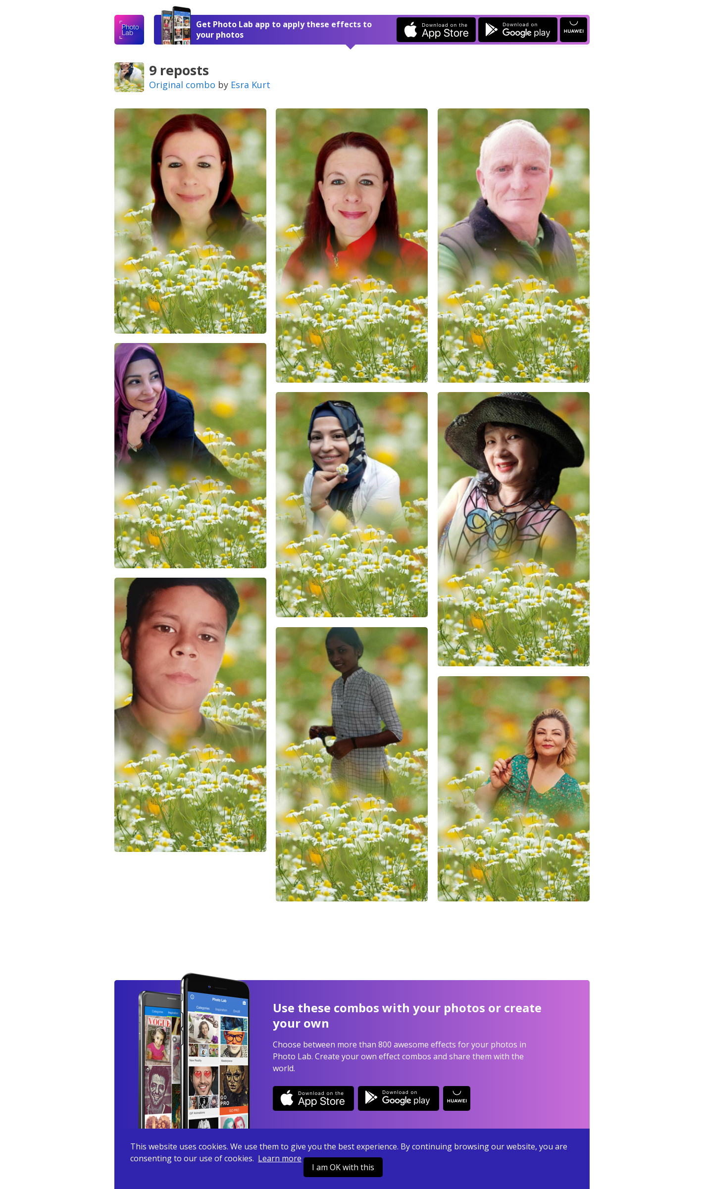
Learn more (280, 1158)
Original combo (182, 85)
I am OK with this (343, 1167)
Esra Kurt (250, 85)
